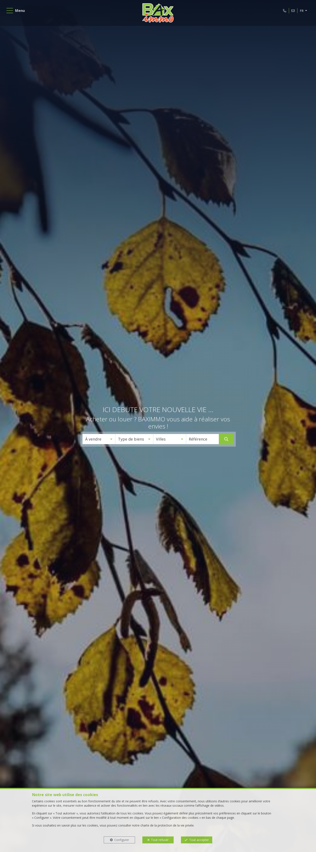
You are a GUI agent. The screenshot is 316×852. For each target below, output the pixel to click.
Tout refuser (159, 840)
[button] (98, 439)
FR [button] (301, 11)
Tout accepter (199, 840)
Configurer (121, 840)
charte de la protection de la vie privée (167, 825)
